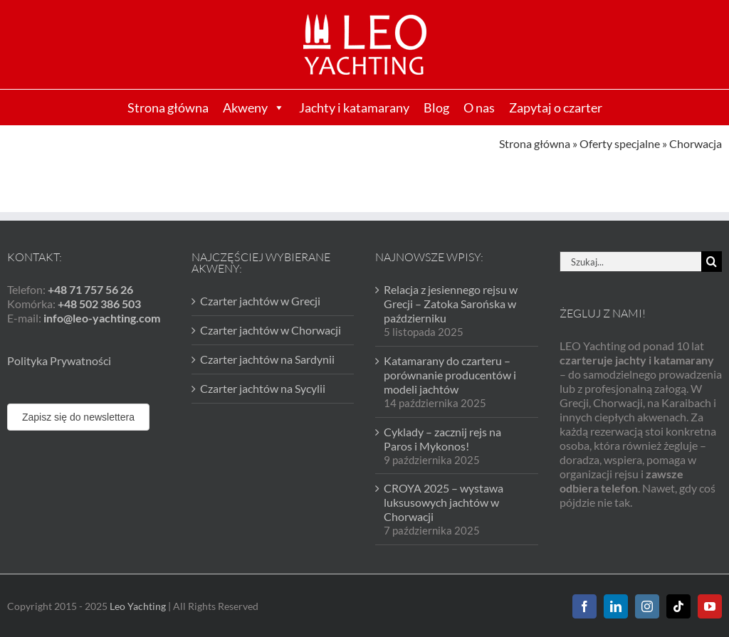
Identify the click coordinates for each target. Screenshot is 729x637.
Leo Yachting (138, 606)
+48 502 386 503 (99, 303)
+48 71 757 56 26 (90, 289)
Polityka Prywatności (59, 360)
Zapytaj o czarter (555, 107)
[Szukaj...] (631, 261)
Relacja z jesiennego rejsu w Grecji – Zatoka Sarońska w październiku (451, 304)
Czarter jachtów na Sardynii (267, 359)
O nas (479, 107)
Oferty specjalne (619, 143)
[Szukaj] (711, 261)
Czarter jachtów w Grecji (260, 300)
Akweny (254, 107)
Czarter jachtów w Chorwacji (270, 330)
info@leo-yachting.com (101, 318)
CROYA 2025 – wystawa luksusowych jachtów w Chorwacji (443, 502)
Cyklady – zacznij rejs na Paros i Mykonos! (442, 439)
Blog (436, 107)
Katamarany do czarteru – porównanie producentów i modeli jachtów (450, 375)
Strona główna (168, 107)
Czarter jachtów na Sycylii (262, 388)
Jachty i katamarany (354, 107)
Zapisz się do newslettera (78, 417)
